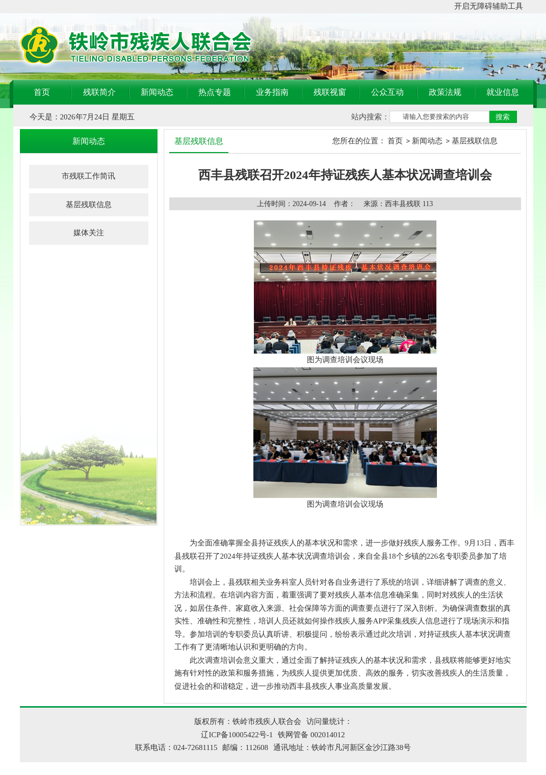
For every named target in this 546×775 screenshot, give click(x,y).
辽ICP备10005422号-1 (237, 735)
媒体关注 (88, 233)
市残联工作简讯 (88, 176)
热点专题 (214, 92)
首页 (42, 92)
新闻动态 (157, 92)
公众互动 (387, 92)
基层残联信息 (89, 205)
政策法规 (445, 92)
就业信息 (502, 92)
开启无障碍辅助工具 (488, 6)
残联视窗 (330, 92)
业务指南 (272, 92)
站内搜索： (370, 117)
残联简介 (99, 92)
